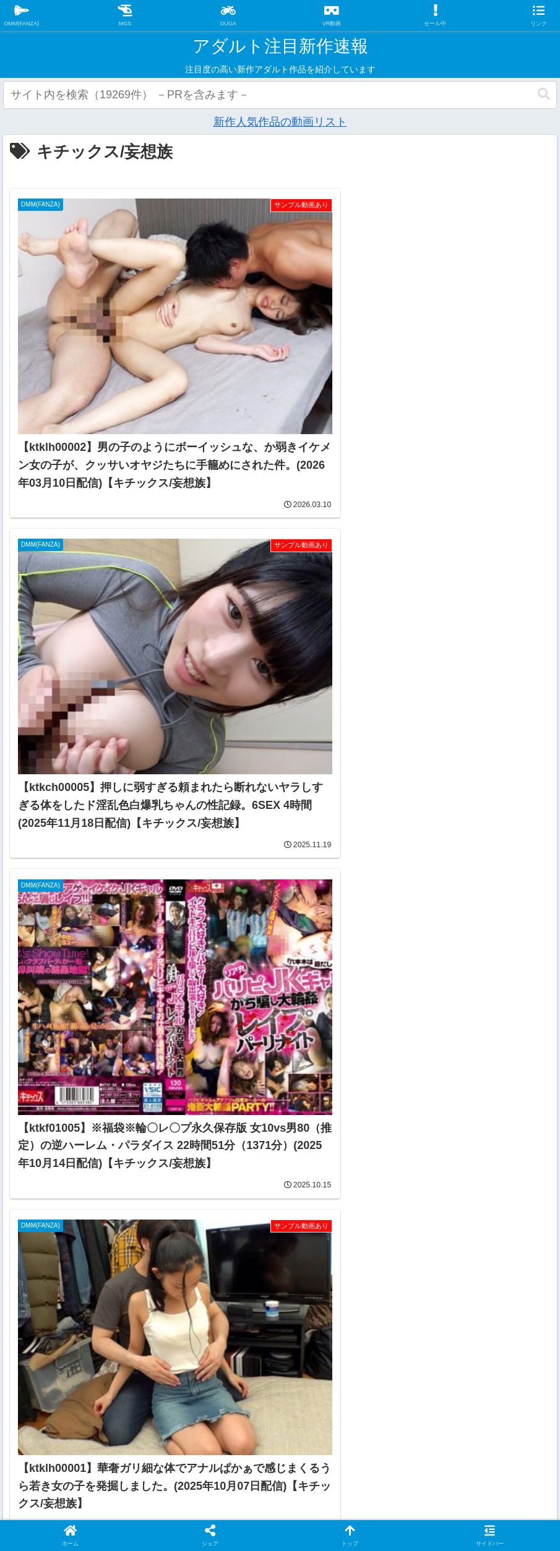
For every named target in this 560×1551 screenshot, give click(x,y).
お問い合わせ (340, 1436)
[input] (280, 95)
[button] (544, 94)
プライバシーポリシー (242, 1436)
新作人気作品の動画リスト (280, 122)
